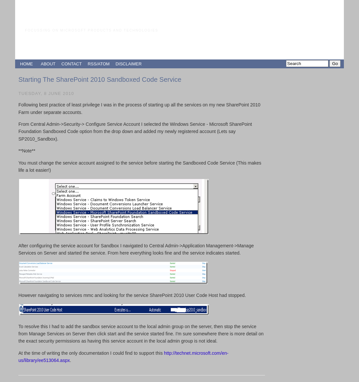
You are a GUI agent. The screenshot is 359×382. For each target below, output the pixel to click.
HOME (26, 63)
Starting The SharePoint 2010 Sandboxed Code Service (99, 79)
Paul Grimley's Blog (80, 18)
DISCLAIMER (128, 63)
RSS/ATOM (99, 63)
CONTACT (71, 63)
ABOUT (48, 63)
